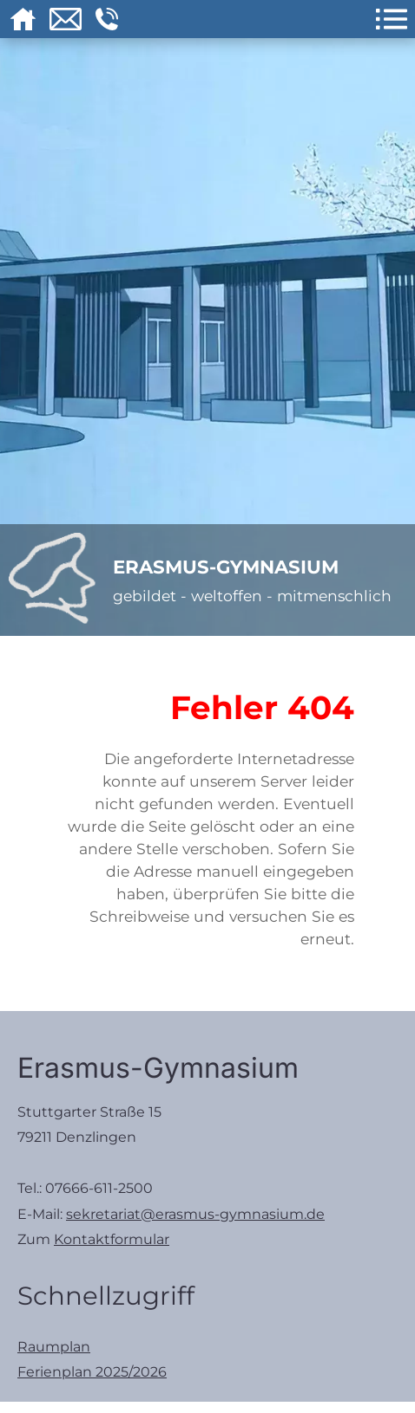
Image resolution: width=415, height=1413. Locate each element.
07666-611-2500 (99, 1188)
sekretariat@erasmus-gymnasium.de (195, 1214)
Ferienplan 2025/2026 (92, 1372)
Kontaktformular (111, 1239)
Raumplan (53, 1346)
